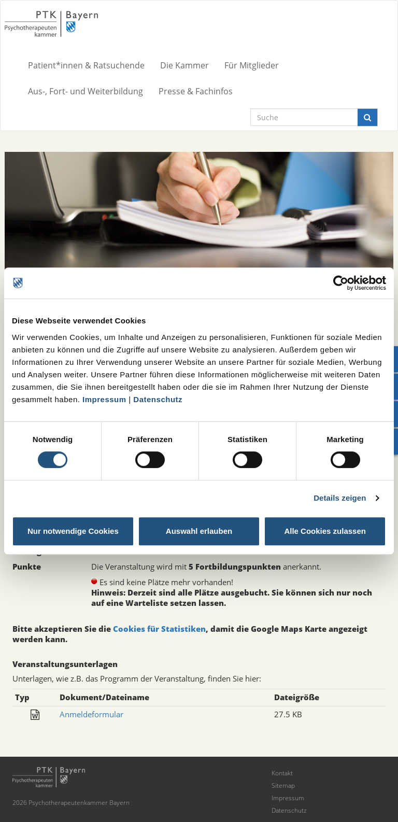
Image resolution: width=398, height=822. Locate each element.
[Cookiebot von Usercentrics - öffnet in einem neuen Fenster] (340, 283)
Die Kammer (184, 65)
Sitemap (283, 785)
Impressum (104, 399)
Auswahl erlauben (199, 531)
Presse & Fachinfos (196, 91)
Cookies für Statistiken (159, 628)
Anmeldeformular (91, 714)
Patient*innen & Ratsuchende (86, 65)
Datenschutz (157, 399)
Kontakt (282, 773)
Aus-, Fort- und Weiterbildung (85, 91)
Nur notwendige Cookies (73, 531)
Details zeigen (340, 497)
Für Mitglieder (251, 65)
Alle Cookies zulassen (325, 531)
